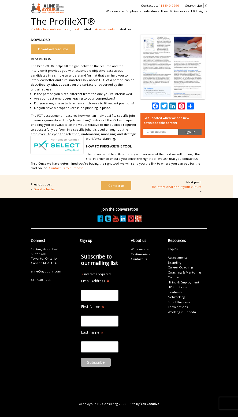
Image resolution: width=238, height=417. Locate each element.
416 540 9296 (169, 5)
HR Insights (199, 11)
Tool (75, 29)
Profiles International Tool (50, 29)
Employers (134, 11)
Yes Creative (149, 404)
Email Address (95, 281)
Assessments (105, 29)
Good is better (44, 189)
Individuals (151, 11)
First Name (93, 307)
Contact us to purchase (66, 168)
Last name (92, 332)
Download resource (53, 49)
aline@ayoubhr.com (46, 271)
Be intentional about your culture (177, 187)
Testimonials (140, 254)
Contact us (116, 186)
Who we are (115, 11)
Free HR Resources (175, 11)
